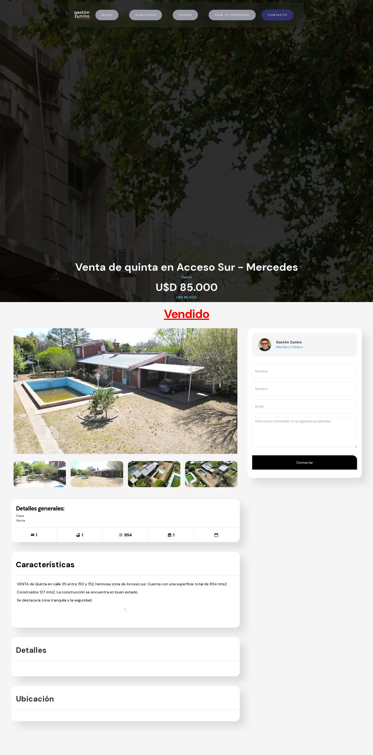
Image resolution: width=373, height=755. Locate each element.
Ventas (185, 15)
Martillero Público (289, 347)
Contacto (277, 15)
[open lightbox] (40, 474)
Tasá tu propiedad (232, 15)
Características (45, 565)
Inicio (107, 15)
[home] (82, 15)
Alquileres (145, 15)
